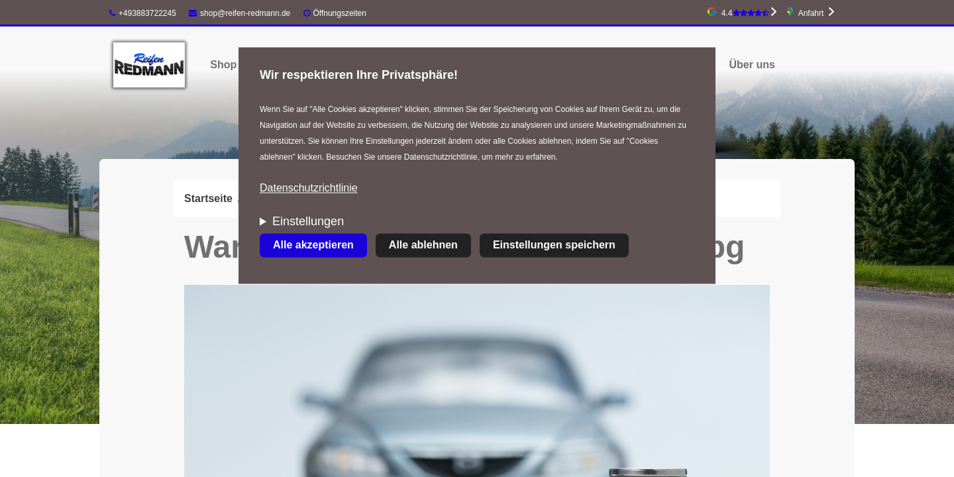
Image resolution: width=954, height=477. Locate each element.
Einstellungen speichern (554, 245)
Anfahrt (811, 13)
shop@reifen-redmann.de (239, 13)
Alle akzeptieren (313, 245)
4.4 (745, 13)
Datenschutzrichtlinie (309, 188)
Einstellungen (308, 222)
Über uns (752, 64)
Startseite (208, 198)
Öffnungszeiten (339, 13)
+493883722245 (142, 13)
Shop (223, 64)
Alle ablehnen (423, 245)
